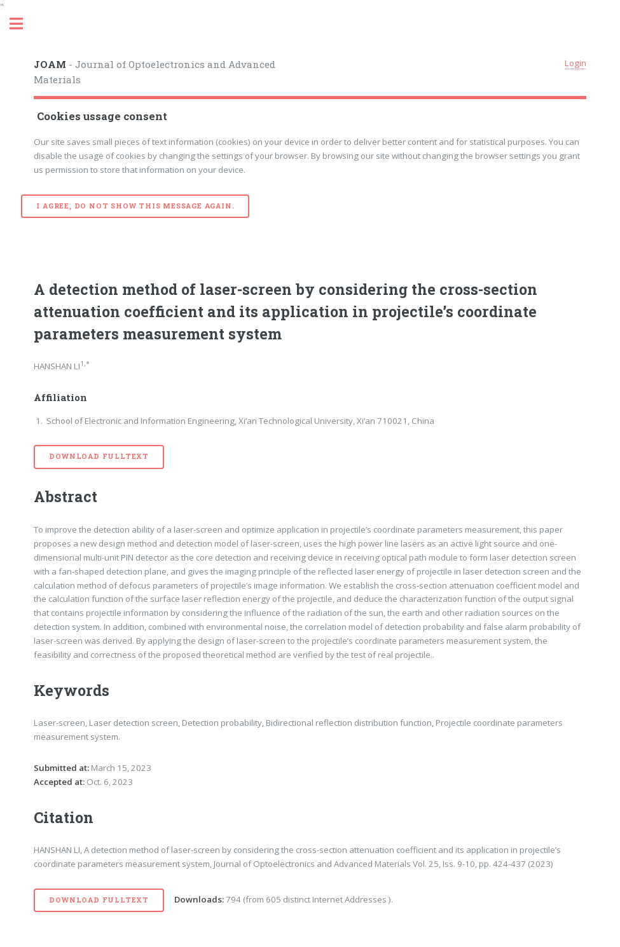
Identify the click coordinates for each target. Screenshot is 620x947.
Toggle (23, 24)
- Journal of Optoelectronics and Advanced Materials (154, 72)
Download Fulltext (99, 456)
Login (575, 63)
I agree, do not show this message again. (135, 205)
